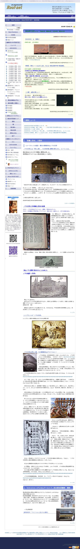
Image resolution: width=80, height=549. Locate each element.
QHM (79, 545)
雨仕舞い (13, 127)
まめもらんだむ (13, 170)
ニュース (13, 45)
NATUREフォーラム (13, 154)
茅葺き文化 (13, 133)
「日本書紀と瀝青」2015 (14, 71)
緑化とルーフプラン (13, 115)
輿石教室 (9, 108)
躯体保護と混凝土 (13, 103)
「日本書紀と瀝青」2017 (14, 75)
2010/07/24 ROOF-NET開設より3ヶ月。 (34, 125)
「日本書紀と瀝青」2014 (14, 69)
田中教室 (9, 105)
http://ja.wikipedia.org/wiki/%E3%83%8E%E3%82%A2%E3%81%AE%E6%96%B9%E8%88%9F (48, 376)
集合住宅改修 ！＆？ (56, 532)
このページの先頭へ (69, 203)
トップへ (70, 114)
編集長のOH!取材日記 (13, 42)
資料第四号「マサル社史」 (13, 96)
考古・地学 (10, 150)
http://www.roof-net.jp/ (69, 357)
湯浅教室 (9, 110)
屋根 (13, 121)
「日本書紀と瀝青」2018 (14, 77)
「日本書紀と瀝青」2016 (14, 73)
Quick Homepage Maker (73, 544)
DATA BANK (13, 144)
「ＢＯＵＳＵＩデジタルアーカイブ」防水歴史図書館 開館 (47, 488)
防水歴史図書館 (11, 37)
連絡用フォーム (11, 181)
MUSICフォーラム (12, 157)
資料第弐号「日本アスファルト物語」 (13, 86)
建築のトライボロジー (13, 139)
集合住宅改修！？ (13, 118)
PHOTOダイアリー (13, 168)
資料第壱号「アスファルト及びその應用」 (36, 512)
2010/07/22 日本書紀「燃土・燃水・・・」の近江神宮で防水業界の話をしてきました (46, 127)
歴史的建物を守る (13, 100)
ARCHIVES (13, 48)
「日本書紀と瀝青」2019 (14, 78)
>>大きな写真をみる (34, 59)
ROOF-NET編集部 (39, 538)
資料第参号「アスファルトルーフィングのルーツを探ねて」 (13, 91)
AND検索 (11, 29)
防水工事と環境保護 (12, 152)
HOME (8, 20)
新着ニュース (30, 120)
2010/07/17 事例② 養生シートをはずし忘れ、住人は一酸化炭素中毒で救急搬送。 (45, 132)
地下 (13, 136)
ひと (13, 142)
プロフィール (11, 179)
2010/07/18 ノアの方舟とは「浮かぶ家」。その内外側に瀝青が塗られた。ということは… (47, 130)
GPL (76, 545)
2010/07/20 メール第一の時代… (32, 129)
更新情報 (36, 20)
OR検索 (17, 29)
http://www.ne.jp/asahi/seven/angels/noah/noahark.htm (37, 478)
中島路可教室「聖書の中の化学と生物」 (14, 59)
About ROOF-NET (27, 20)
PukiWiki (67, 545)
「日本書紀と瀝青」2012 (14, 66)
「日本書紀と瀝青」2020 (14, 80)
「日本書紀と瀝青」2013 (14, 68)
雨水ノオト (13, 173)
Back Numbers (15, 20)
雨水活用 (13, 130)
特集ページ (10, 40)
